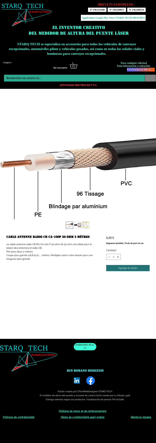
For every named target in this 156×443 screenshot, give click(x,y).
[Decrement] (109, 257)
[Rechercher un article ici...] (72, 78)
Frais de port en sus (134, 243)
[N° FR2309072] (116, 9)
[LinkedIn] (77, 380)
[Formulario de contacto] (141, 69)
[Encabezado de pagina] (85, 346)
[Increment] (118, 257)
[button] (76, 65)
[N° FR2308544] (136, 9)
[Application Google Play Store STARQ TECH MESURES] (113, 18)
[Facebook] (90, 380)
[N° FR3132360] (97, 9)
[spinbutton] (113, 257)
